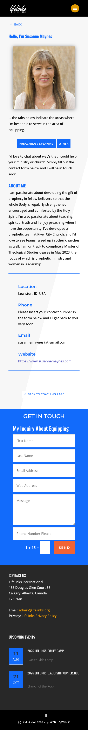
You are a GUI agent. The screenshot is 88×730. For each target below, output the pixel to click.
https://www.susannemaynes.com (45, 361)
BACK (18, 24)
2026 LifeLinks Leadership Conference (53, 672)
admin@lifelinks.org (34, 610)
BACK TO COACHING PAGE (46, 394)
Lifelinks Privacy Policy (39, 615)
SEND (64, 548)
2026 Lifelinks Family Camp (45, 650)
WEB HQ (55, 722)
